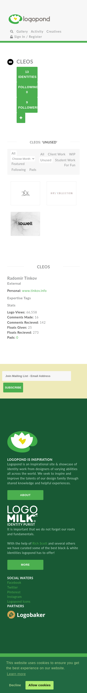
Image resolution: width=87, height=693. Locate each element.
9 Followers (28, 105)
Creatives (53, 31)
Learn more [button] (16, 674)
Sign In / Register (26, 37)
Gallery (22, 31)
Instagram (14, 597)
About (25, 495)
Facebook (14, 582)
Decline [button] (15, 685)
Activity (37, 31)
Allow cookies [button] (39, 685)
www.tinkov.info (34, 291)
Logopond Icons (18, 601)
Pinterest (14, 592)
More (25, 564)
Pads (32, 170)
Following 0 (28, 89)
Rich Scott (40, 543)
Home (43, 19)
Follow (21, 118)
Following (19, 170)
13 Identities (27, 74)
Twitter (12, 587)
